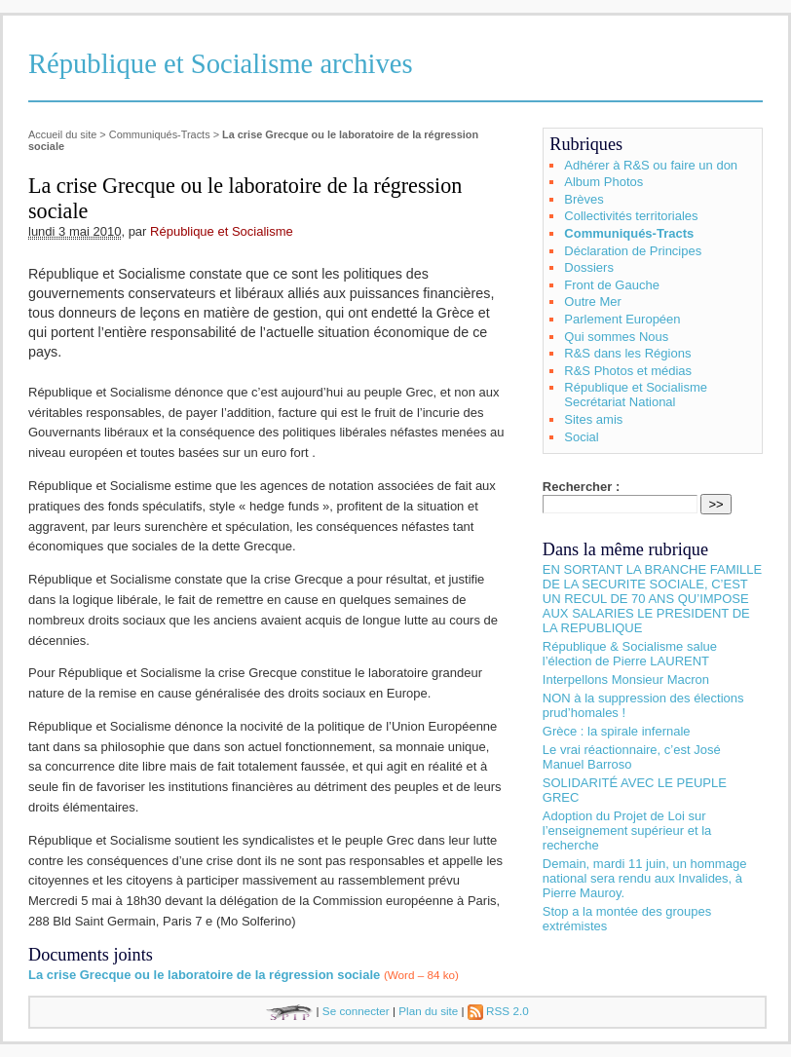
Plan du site (428, 1010)
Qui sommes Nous (616, 336)
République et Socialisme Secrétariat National (635, 394)
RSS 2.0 (498, 1010)
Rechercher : (581, 486)
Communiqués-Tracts (159, 134)
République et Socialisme (221, 231)
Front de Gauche (611, 285)
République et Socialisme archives (220, 64)
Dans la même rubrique (625, 549)
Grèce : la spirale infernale (617, 731)
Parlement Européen (622, 319)
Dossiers (589, 267)
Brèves (583, 199)
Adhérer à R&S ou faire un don (650, 165)
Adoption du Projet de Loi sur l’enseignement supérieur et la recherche (627, 830)
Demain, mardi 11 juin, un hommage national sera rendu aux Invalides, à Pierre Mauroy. (645, 878)
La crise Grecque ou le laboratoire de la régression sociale (204, 974)
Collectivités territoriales (630, 215)
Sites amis (593, 419)
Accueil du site (62, 134)
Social (581, 437)
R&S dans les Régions (627, 353)
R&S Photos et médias (628, 370)
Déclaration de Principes (632, 251)
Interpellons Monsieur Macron (626, 679)
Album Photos (603, 181)
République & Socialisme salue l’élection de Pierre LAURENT (630, 653)
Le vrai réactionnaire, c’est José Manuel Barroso (632, 757)
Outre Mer (593, 301)
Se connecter (356, 1010)
